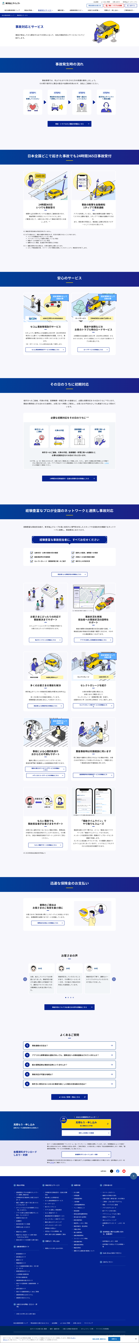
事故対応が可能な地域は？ (42, 1074)
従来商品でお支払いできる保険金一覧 (114, 1245)
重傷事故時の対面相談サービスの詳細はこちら (93, 775)
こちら (107, 463)
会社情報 (96, 2)
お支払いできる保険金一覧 (53, 1231)
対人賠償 (76, 1192)
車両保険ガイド (21, 1254)
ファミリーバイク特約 (81, 1238)
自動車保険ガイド (23, 1246)
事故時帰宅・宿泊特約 (81, 1226)
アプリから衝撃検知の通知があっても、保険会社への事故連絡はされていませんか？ (65, 1055)
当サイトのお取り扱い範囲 (38, 1329)
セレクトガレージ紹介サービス (54, 1219)
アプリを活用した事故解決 (53, 1210)
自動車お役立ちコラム (23, 1298)
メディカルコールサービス (53, 1225)
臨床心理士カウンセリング (53, 1222)
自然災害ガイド (21, 1288)
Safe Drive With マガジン (112, 1253)
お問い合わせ (116, 2)
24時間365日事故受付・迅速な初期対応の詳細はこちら (69, 478)
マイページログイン (109, 1192)
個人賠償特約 (78, 1232)
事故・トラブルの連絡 (114, 6)
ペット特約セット (79, 1208)
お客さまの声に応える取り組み (26, 1314)
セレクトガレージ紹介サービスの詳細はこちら (93, 706)
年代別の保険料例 (21, 1277)
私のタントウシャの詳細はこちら (45, 640)
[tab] (65, 997)
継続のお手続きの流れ (109, 1195)
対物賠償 (76, 1195)
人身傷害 (76, 1202)
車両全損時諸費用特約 (81, 1214)
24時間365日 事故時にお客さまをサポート (27, 1198)
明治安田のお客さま (95, 5)
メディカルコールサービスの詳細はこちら (45, 775)
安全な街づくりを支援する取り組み (27, 1240)
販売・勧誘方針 (55, 1329)
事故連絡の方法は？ (40, 1045)
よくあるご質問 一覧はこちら (69, 1097)
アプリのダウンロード (109, 1208)
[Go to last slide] (25, 979)
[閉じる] (136, 1339)
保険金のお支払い (50, 1228)
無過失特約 (77, 1248)
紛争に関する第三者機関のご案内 (55, 1234)
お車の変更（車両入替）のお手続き (114, 1198)
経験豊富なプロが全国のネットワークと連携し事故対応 (27, 1193)
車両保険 (76, 1211)
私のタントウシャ (50, 1207)
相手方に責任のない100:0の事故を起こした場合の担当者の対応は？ (59, 1084)
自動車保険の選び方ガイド (24, 1280)
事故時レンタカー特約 (81, 1223)
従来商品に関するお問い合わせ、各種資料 (113, 1233)
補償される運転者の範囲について (84, 1251)
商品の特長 (21, 1185)
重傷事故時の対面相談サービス (54, 1216)
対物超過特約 (78, 1198)
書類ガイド (19, 1260)
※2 (110, 628)
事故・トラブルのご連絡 (110, 1205)
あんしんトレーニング (109, 1220)
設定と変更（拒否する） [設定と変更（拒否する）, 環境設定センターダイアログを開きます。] (99, 1339)
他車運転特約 (78, 1242)
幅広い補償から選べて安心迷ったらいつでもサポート (27, 1204)
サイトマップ (88, 1323)
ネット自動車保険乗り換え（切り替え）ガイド (27, 1267)
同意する (114, 1339)
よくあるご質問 (105, 2)
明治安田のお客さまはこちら (40, 1323)
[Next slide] (114, 979)
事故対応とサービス (52, 1185)
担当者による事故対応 (52, 1197)
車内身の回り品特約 (80, 1217)
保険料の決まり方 (21, 1218)
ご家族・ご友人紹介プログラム (112, 1202)
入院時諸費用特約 (79, 1205)
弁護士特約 (77, 1229)
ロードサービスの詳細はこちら (93, 350)
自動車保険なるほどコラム (24, 1295)
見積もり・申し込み (52, 1241)
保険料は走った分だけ (23, 1227)
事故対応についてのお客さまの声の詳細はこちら (69, 1007)
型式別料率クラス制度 (23, 1224)
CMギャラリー (108, 1262)
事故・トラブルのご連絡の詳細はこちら (69, 124)
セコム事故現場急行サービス (54, 1200)
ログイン (131, 6)
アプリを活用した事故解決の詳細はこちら (93, 640)
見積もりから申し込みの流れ (54, 1248)
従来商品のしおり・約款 (110, 1241)
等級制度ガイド (21, 1263)
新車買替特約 (78, 1220)
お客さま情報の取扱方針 (70, 1329)
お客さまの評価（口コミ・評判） (27, 1305)
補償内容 (77, 1185)
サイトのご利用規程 (102, 1329)
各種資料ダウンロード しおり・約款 (114, 1224)
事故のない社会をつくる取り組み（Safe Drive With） (26, 1236)
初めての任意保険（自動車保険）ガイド (27, 1284)
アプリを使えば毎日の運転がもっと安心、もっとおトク (27, 1214)
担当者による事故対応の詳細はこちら (69, 574)
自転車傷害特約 (78, 1235)
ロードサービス (50, 1204)
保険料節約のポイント (23, 1271)
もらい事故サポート (51, 1213)
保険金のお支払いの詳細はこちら (47, 923)
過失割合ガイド (21, 1257)
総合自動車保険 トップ (12, 10)
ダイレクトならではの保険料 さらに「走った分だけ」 (27, 1209)
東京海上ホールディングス (130, 2)
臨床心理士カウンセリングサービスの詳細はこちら (45, 769)
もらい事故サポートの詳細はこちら (45, 845)
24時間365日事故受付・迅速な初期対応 (56, 1193)
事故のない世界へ (21, 1232)
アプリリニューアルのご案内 (111, 1214)
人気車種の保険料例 (22, 1274)
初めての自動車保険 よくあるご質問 (27, 1292)
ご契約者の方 (107, 1185)
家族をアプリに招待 (109, 1217)
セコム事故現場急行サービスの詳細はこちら (45, 350)
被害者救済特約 (78, 1245)
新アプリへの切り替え (109, 1211)
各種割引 (19, 1221)
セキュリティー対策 (87, 1329)
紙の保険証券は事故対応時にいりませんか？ (49, 1064)
